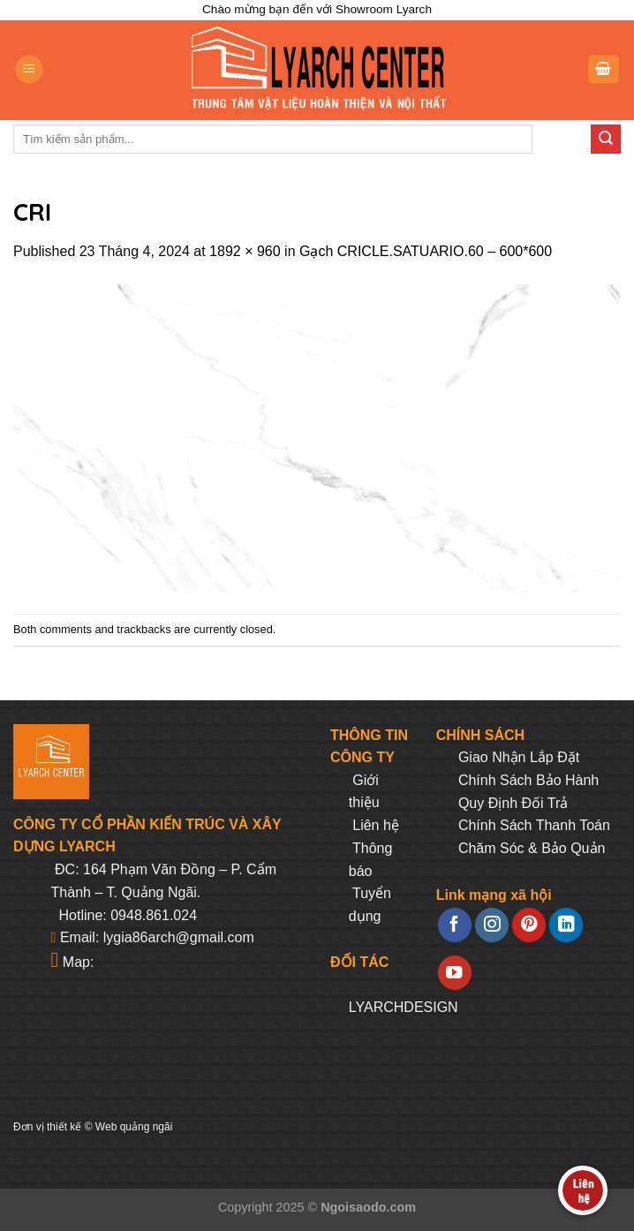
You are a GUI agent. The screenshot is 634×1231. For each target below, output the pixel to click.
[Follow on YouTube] (455, 972)
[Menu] (29, 69)
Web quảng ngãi (134, 1127)
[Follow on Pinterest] (529, 925)
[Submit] (606, 140)
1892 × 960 (245, 251)
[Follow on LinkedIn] (566, 925)
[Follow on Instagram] (492, 925)
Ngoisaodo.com (368, 1207)
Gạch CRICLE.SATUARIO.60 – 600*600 (425, 251)
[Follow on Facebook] (455, 925)
